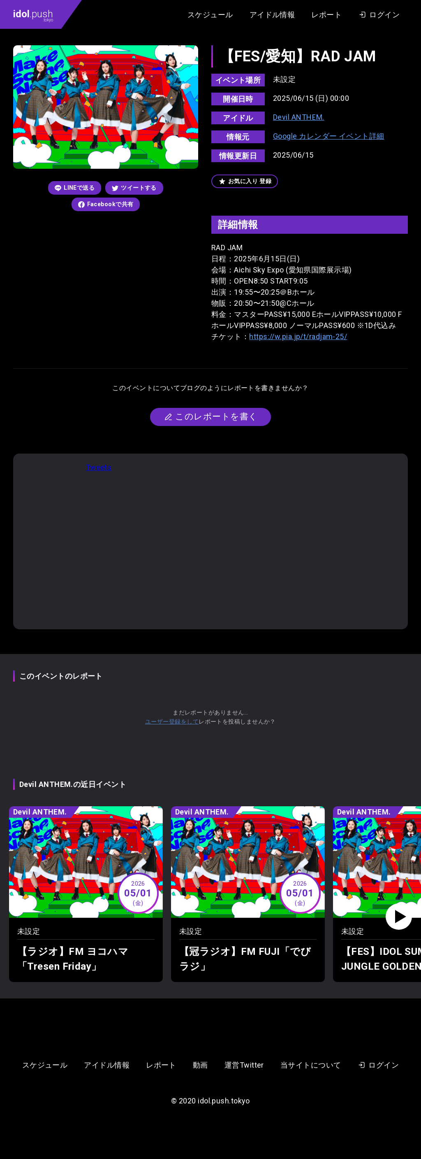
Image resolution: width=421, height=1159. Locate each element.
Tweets (99, 467)
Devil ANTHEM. (298, 117)
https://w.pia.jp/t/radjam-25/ (298, 336)
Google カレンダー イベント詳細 (328, 136)
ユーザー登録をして (172, 721)
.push (33, 15)
